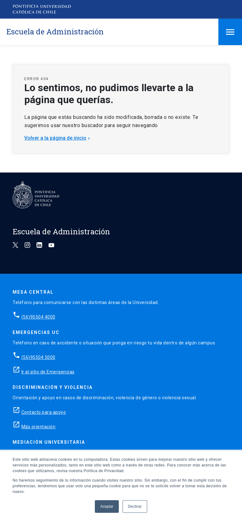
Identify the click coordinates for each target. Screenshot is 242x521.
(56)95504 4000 (38, 316)
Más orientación (38, 426)
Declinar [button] (135, 506)
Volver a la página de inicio (57, 138)
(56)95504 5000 (38, 357)
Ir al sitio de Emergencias (48, 371)
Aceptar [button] (106, 506)
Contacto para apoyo (43, 412)
